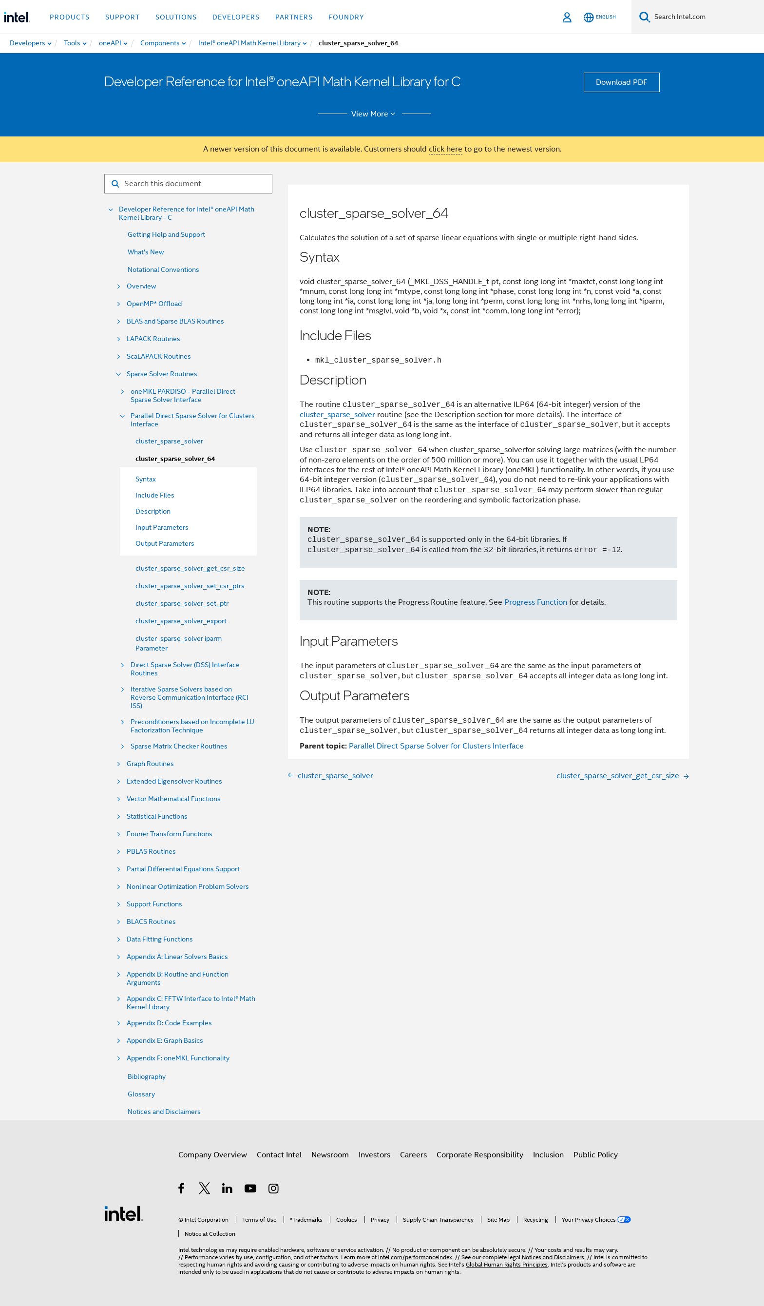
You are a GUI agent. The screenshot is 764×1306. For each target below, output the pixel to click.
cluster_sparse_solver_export (181, 620)
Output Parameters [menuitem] (164, 543)
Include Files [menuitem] (154, 495)
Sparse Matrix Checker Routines (179, 746)
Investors (374, 1155)
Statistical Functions (157, 816)
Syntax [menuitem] (145, 479)
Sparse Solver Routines (162, 374)
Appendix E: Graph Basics (165, 1041)
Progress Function (535, 602)
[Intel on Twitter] (204, 1190)
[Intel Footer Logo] (123, 1213)
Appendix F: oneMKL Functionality (178, 1058)
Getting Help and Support (166, 234)
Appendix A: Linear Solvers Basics (177, 957)
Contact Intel (279, 1155)
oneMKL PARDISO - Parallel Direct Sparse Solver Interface (183, 395)
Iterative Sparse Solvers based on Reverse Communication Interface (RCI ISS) (189, 697)
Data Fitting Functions (160, 939)
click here (445, 149)
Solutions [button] (176, 17)
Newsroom (330, 1155)
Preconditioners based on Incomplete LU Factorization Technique (192, 726)
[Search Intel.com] (707, 17)
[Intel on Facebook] (182, 1190)
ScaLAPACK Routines (159, 356)
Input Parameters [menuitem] (162, 527)
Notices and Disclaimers (164, 1111)
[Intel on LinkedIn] (227, 1190)
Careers (413, 1155)
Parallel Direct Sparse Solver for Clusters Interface (193, 420)
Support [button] (122, 17)
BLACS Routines (151, 922)
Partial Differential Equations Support (183, 869)
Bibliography (147, 1076)
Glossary (141, 1094)
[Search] (644, 17)
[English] (599, 17)
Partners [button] (294, 17)
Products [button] (70, 17)
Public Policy (595, 1155)
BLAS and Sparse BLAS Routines (175, 321)
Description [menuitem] (153, 511)
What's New (146, 252)
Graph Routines (150, 764)
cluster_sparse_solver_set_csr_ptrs (190, 585)
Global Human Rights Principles (507, 1264)
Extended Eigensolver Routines (174, 781)
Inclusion (548, 1155)
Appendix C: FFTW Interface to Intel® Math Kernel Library (191, 1003)
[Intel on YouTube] (251, 1190)
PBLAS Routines (151, 851)
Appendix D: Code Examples (169, 1023)
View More (375, 114)
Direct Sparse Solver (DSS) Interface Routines (185, 669)
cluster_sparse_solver (169, 441)
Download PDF (622, 82)
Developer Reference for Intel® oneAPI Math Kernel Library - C (186, 213)
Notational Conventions (163, 269)
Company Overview (212, 1155)
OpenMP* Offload (154, 304)
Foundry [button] (346, 17)
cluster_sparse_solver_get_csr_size (190, 568)
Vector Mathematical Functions (174, 799)
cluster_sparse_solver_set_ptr (182, 603)
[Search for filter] (188, 183)
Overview (141, 286)
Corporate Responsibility (480, 1155)
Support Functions (154, 904)
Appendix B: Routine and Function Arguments (178, 978)
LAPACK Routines (153, 339)
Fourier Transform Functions (169, 834)
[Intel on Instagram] (274, 1190)
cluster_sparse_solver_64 (175, 458)
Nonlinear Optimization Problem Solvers (188, 887)
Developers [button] (236, 17)
